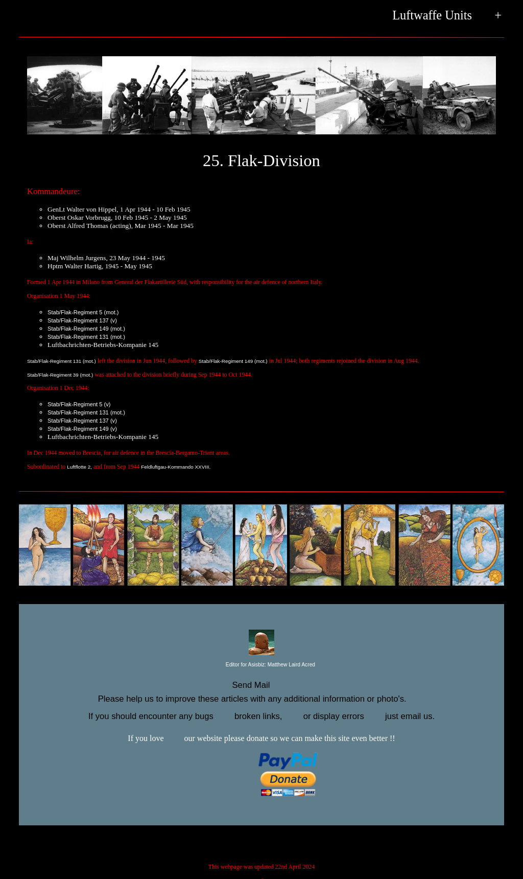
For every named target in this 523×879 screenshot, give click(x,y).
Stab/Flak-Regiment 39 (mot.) (60, 375)
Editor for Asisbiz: (261, 665)
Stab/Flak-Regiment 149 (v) (82, 429)
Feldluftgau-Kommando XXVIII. (175, 467)
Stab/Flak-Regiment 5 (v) (78, 404)
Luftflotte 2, (79, 467)
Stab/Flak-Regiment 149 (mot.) (86, 329)
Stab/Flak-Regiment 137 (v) (82, 320)
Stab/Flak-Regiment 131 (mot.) (86, 337)
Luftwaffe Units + (447, 16)
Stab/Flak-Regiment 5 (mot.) (83, 312)
